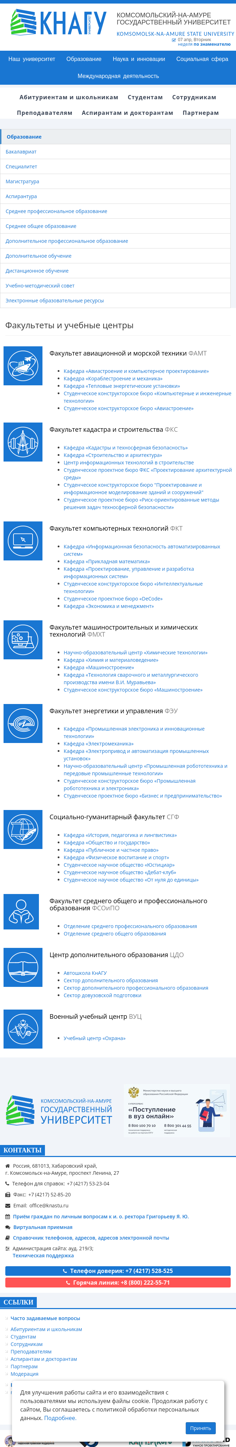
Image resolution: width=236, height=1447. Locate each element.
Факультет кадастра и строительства (114, 429)
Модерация (25, 1373)
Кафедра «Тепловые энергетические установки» (122, 385)
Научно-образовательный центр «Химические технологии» (136, 652)
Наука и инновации (139, 59)
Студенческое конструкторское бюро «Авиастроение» (129, 408)
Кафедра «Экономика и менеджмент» (109, 606)
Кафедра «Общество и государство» (107, 842)
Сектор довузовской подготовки (103, 995)
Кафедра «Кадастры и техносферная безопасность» (126, 447)
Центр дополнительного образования (117, 954)
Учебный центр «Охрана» (95, 1038)
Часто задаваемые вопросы (45, 1318)
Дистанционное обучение (37, 270)
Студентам (23, 1336)
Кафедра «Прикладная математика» (107, 561)
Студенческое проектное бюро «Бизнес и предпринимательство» (143, 795)
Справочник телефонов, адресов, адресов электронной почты (91, 1237)
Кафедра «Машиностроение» (99, 667)
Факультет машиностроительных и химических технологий (124, 630)
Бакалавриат (21, 151)
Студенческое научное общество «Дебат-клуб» (120, 872)
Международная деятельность (118, 76)
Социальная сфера (202, 59)
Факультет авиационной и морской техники (128, 353)
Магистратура (22, 181)
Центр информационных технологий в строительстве (129, 462)
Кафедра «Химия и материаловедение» (111, 660)
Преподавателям (31, 1351)
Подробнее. (60, 1418)
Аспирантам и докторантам (44, 1359)
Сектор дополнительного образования (111, 980)
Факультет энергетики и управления (114, 710)
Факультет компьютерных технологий (116, 528)
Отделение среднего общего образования (115, 933)
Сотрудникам (27, 1344)
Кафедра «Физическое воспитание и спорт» (116, 857)
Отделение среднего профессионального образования (130, 926)
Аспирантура (21, 196)
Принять (200, 1428)
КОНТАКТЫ (22, 1150)
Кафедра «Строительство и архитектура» (113, 455)
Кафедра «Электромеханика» (99, 743)
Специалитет (21, 166)
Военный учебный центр (96, 1016)
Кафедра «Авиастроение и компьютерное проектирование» (136, 371)
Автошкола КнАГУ (85, 973)
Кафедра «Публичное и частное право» (111, 850)
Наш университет (31, 59)
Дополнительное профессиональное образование (67, 241)
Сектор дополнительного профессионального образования (136, 987)
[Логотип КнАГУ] (59, 1110)
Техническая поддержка (43, 1255)
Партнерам (24, 1366)
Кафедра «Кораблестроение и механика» (113, 378)
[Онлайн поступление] (177, 1110)
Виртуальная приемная (43, 1227)
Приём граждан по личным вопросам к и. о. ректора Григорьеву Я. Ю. (101, 1216)
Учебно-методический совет (40, 285)
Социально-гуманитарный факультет (114, 816)
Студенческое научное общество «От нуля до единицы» (131, 879)
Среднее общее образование (41, 226)
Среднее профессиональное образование (56, 211)
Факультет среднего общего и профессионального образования (128, 904)
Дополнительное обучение (38, 255)
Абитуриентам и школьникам (46, 1329)
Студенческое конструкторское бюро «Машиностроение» (133, 689)
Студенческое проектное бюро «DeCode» (113, 598)
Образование (84, 59)
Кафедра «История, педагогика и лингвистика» (120, 835)
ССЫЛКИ (18, 1302)
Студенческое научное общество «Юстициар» (119, 864)
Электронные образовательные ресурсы (55, 300)
